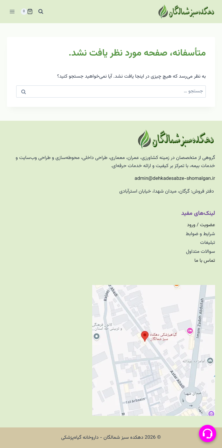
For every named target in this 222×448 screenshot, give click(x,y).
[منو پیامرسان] (207, 433)
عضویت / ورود (201, 225)
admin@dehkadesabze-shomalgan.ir (175, 178)
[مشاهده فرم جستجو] (41, 11)
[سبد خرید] (27, 11)
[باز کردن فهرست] (12, 11)
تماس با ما (204, 260)
